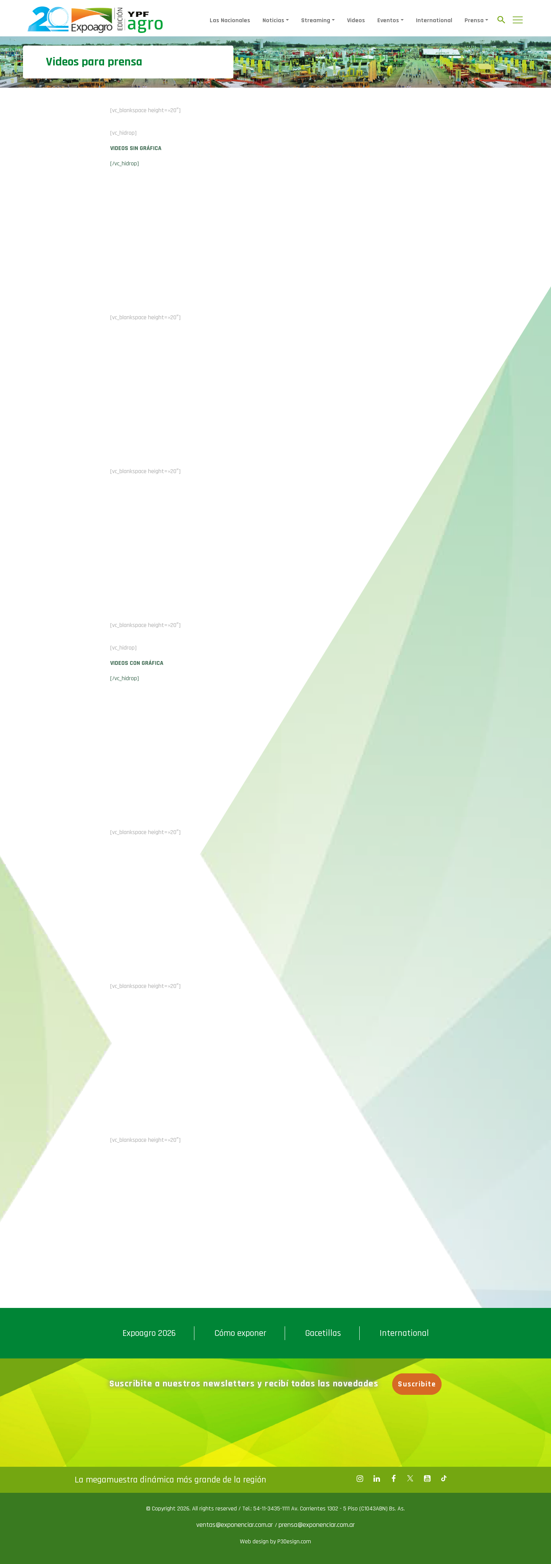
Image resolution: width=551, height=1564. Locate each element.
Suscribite (417, 1384)
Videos (356, 20)
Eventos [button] (388, 20)
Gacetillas (323, 1333)
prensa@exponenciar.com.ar (317, 1524)
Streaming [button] (315, 20)
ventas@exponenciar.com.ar (235, 1524)
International (434, 20)
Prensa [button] (474, 20)
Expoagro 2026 (149, 1333)
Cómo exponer (240, 1333)
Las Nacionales (230, 20)
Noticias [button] (273, 20)
